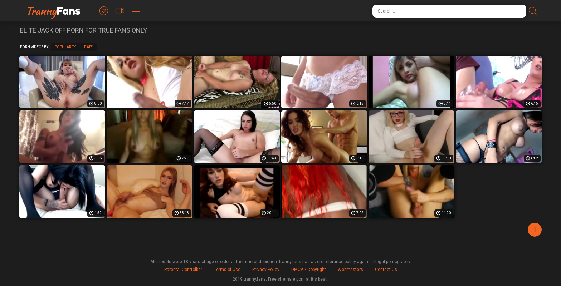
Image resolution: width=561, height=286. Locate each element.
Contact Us (386, 269)
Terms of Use (227, 269)
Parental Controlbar (183, 269)
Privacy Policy (265, 269)
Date (88, 47)
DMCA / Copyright (308, 269)
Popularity (65, 47)
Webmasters (350, 269)
